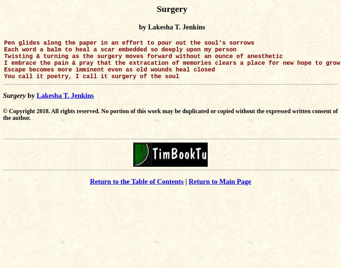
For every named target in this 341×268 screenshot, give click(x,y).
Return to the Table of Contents (137, 190)
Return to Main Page (220, 190)
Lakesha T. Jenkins (65, 104)
